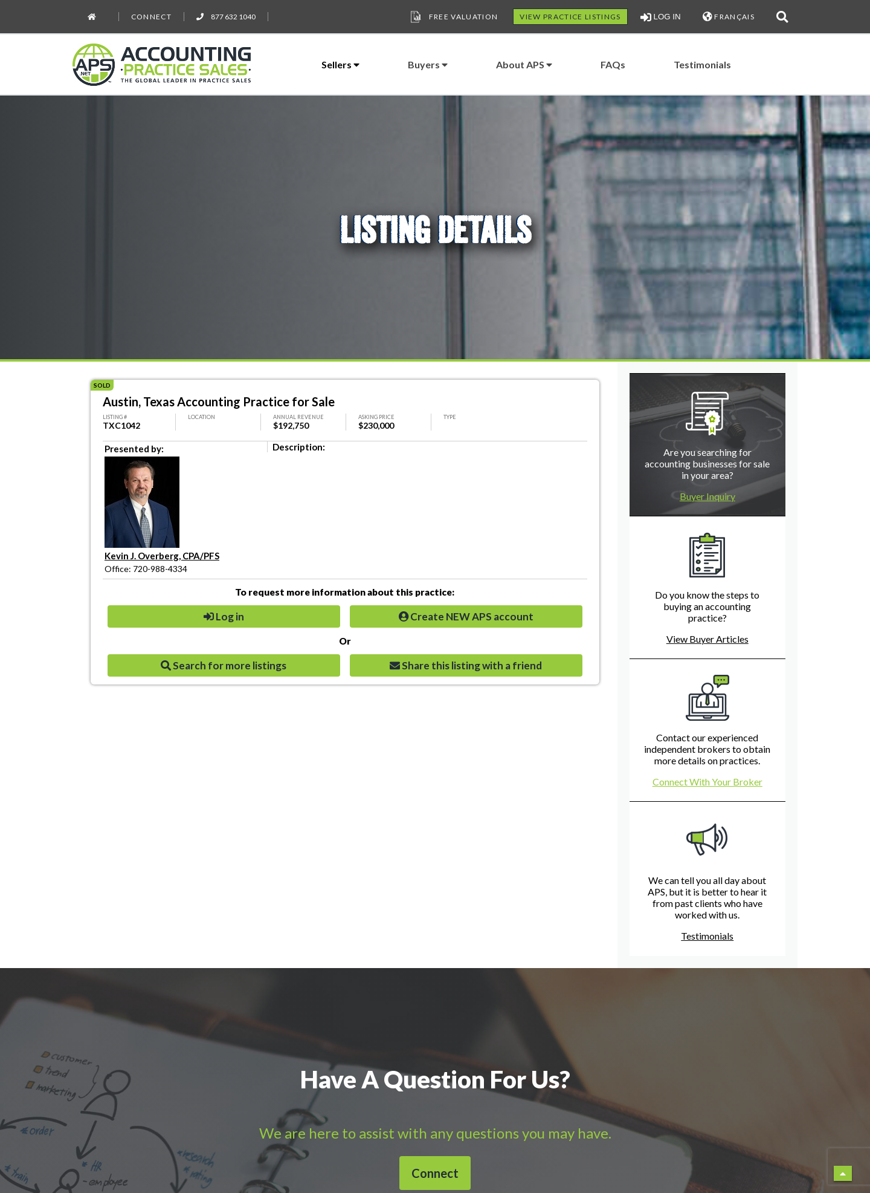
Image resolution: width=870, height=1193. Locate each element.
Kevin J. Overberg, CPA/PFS (162, 555)
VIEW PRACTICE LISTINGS (570, 16)
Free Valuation (453, 17)
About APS (524, 64)
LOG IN (660, 16)
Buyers (428, 64)
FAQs (613, 64)
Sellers (340, 64)
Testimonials (702, 64)
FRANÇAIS (729, 16)
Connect (151, 16)
